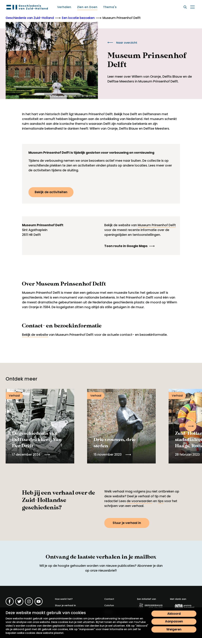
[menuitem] (64, 7)
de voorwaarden (139, 501)
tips (160, 501)
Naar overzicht (122, 43)
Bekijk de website (35, 335)
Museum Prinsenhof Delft (157, 225)
